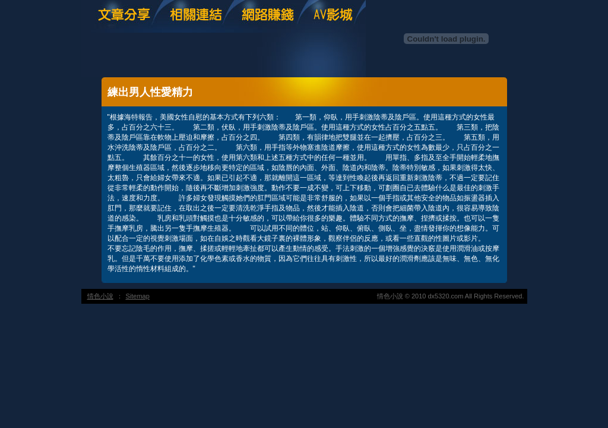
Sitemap (138, 296)
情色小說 (100, 296)
